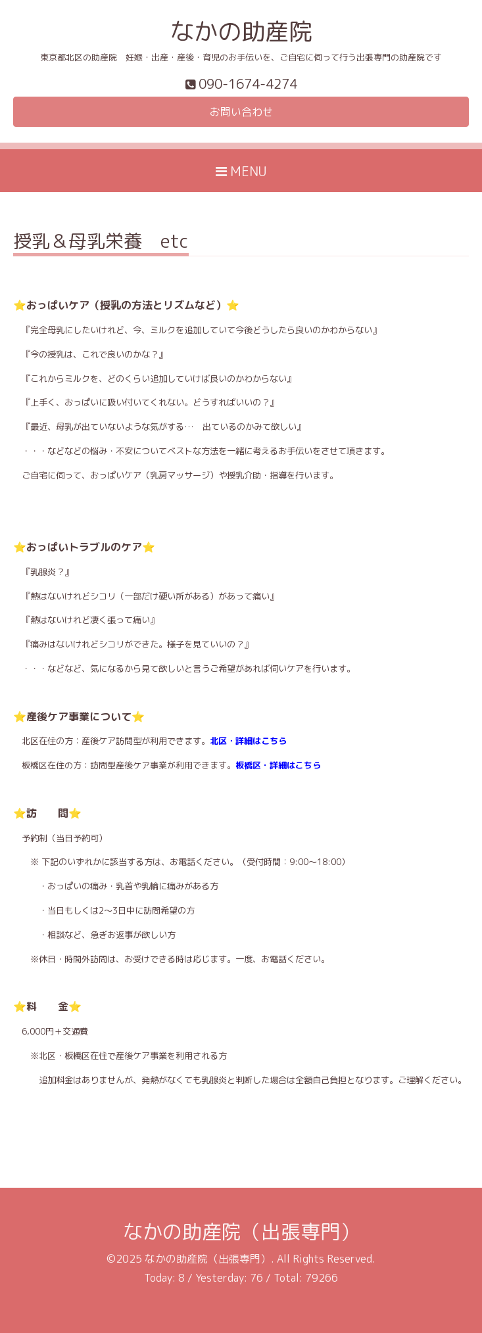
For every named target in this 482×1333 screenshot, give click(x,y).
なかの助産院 (241, 31)
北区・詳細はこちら (248, 741)
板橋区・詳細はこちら (278, 765)
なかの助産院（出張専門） (241, 1232)
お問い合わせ (241, 112)
